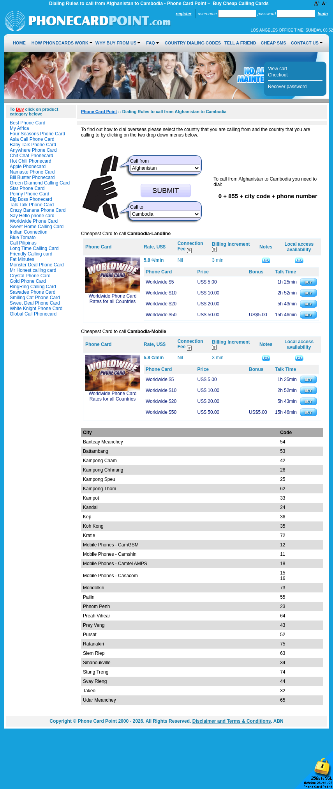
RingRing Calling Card (33, 286)
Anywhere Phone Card (33, 150)
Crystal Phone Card (30, 275)
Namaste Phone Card (32, 172)
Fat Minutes (22, 259)
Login (322, 13)
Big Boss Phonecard (31, 199)
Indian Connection (29, 232)
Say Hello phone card (32, 215)
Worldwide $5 (160, 282)
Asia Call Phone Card (32, 139)
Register (183, 13)
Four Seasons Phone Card (37, 134)
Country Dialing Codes (193, 43)
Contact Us (305, 43)
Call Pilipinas (23, 243)
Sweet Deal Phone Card (35, 303)
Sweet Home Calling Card (36, 226)
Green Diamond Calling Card (40, 183)
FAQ (150, 43)
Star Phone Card (27, 188)
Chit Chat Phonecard (31, 155)
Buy (20, 109)
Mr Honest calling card (33, 270)
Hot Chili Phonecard (30, 161)
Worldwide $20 (161, 304)
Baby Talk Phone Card (33, 144)
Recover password (287, 86)
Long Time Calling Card (34, 248)
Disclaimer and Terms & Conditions (231, 721)
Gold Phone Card (28, 281)
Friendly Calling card (31, 254)
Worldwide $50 (161, 314)
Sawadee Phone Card (32, 292)
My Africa (19, 128)
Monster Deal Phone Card (37, 265)
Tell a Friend (240, 43)
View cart (277, 68)
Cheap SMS (273, 43)
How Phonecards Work (60, 43)
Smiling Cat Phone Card (35, 297)
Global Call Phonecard (33, 314)
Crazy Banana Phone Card (37, 210)
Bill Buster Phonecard (32, 177)
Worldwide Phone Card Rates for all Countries (112, 298)
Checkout (278, 75)
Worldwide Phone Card (34, 221)
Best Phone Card (27, 123)
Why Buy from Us (115, 43)
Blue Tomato (23, 237)
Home (19, 43)
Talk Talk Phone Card (32, 204)
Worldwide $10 (161, 293)
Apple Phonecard (28, 166)
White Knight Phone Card (36, 308)
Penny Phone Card (29, 194)
